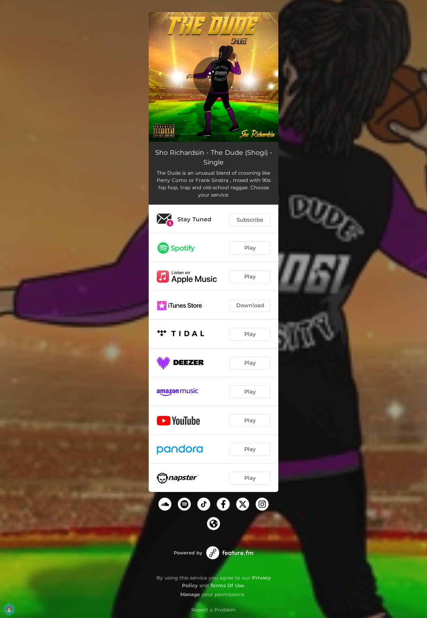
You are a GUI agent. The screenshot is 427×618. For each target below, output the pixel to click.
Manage (190, 594)
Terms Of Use (227, 585)
